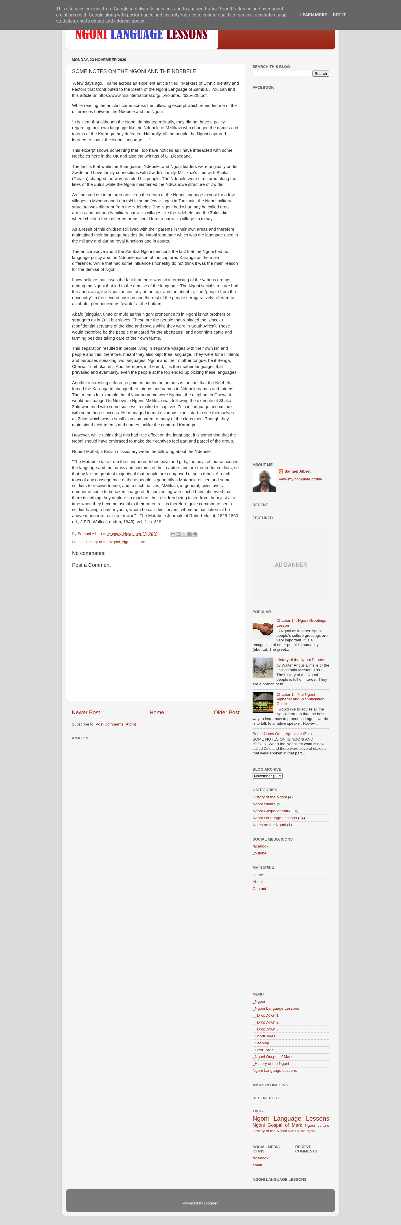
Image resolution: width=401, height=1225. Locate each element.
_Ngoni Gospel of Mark (273, 1056)
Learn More (313, 14)
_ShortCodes (264, 1036)
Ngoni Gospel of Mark (271, 811)
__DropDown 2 (266, 1022)
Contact (259, 889)
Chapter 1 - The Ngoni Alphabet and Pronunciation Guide (300, 699)
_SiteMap (261, 1043)
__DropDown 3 (266, 1029)
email (257, 1165)
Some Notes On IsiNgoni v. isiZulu (282, 734)
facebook (260, 846)
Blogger (211, 1203)
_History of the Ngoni (271, 1063)
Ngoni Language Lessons (275, 818)
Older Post (227, 712)
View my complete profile (300, 479)
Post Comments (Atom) (116, 724)
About (258, 882)
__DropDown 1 (266, 1015)
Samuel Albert (297, 471)
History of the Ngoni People (300, 660)
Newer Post (86, 712)
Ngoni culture (133, 542)
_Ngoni (259, 1001)
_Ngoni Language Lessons (276, 1008)
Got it (339, 14)
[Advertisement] (291, 185)
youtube (259, 853)
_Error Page (263, 1050)
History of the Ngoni (103, 542)
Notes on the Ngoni (269, 825)
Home (157, 712)
